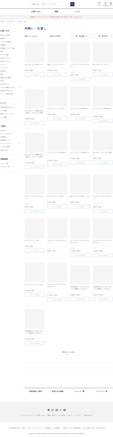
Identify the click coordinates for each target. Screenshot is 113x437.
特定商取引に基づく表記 (17, 428)
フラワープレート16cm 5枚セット (102, 109)
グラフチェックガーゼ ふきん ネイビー (34, 197)
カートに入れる (34, 74)
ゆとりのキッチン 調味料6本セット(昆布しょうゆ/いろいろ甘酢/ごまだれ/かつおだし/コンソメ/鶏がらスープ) (34, 112)
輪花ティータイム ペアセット (56, 64)
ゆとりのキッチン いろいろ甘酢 (102, 152)
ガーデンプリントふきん (32, 240)
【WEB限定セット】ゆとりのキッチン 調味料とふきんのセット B (102, 288)
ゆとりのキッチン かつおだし (56, 108)
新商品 (2, 38)
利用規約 (48, 428)
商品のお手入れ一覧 (6, 90)
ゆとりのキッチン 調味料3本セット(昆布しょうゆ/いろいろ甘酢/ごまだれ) (34, 156)
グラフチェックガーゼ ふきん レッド (57, 241)
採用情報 (76, 428)
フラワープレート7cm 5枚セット (80, 152)
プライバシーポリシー (35, 428)
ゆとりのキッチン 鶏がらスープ (34, 64)
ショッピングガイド (6, 133)
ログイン (99, 5)
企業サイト (66, 428)
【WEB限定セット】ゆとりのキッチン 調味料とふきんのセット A (34, 332)
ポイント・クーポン (74, 415)
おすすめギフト (5, 84)
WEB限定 (3, 45)
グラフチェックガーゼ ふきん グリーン (102, 197)
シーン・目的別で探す (6, 94)
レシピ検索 (3, 117)
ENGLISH (100, 428)
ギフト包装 (61, 415)
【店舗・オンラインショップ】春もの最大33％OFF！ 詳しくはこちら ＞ (56, 17)
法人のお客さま (88, 428)
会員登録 (105, 5)
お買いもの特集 (5, 35)
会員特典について (5, 140)
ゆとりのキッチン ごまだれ (55, 196)
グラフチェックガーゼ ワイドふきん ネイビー (79, 241)
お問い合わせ (4, 150)
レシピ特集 (3, 110)
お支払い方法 (40, 415)
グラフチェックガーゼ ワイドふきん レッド (102, 241)
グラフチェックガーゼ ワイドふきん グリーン (56, 285)
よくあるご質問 (5, 147)
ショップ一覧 (4, 163)
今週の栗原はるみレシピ (7, 107)
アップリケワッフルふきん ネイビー (79, 65)
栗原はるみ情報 (57, 391)
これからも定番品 (5, 41)
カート (111, 5)
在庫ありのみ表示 (55, 36)
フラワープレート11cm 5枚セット (56, 153)
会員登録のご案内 (35, 391)
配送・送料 (51, 415)
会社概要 (57, 428)
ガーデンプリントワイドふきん (34, 284)
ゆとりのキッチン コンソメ (101, 64)
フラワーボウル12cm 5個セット (79, 108)
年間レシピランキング (6, 114)
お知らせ (3, 130)
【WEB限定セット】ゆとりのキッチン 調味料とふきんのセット (79, 288)
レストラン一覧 (5, 166)
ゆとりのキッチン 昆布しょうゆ (79, 196)
